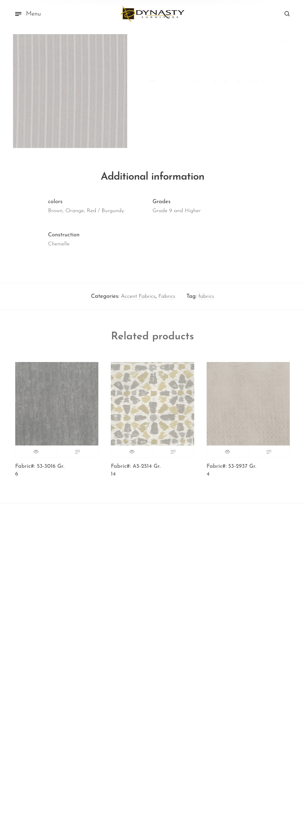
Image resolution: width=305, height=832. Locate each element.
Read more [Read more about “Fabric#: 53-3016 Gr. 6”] (77, 454)
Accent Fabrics (138, 299)
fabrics (206, 299)
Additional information (152, 179)
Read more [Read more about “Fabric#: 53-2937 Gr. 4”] (269, 454)
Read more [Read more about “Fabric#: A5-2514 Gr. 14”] (173, 454)
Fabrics (167, 299)
